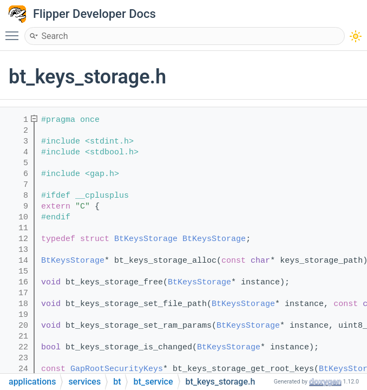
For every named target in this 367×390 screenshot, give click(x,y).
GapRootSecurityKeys (116, 369)
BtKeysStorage (146, 239)
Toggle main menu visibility (14, 30)
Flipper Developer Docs (94, 14)
